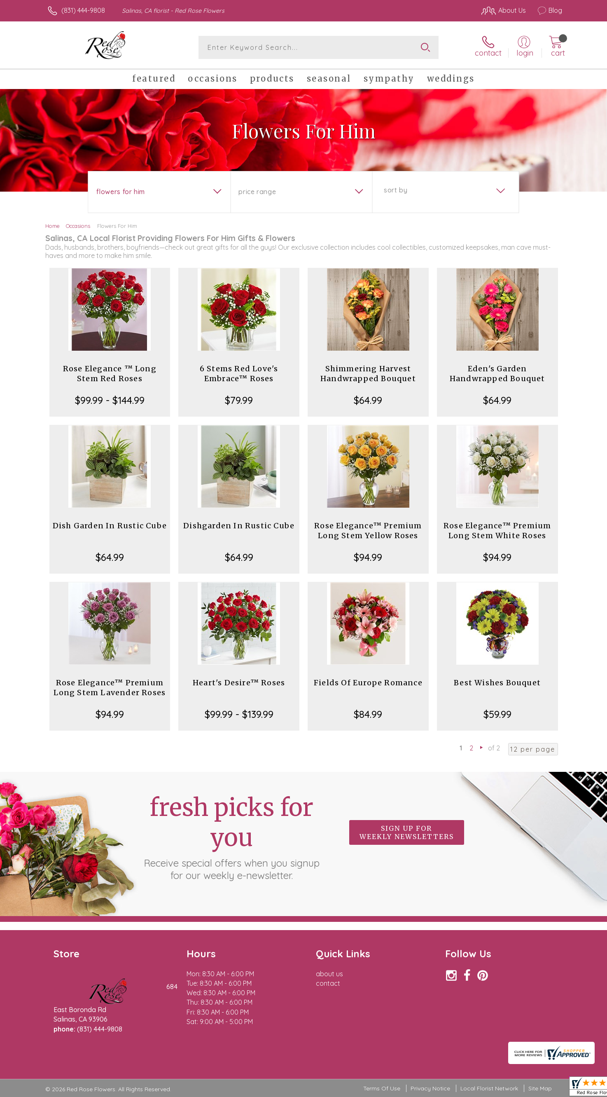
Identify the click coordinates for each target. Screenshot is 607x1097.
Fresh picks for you (231, 836)
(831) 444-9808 (83, 10)
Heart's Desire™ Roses (239, 682)
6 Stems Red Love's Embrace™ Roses (239, 373)
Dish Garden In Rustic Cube (110, 525)
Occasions (78, 226)
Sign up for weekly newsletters (407, 832)
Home (52, 226)
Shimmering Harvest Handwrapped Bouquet (368, 373)
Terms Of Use (381, 1088)
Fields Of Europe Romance (368, 682)
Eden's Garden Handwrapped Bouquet (497, 373)
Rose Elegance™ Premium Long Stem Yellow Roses (368, 530)
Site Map (540, 1088)
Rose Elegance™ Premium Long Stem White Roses (497, 530)
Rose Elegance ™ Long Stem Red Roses (109, 373)
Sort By (395, 190)
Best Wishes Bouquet (497, 682)
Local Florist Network (489, 1088)
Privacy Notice (430, 1088)
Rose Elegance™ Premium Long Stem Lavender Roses (110, 687)
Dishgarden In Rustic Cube (238, 525)
